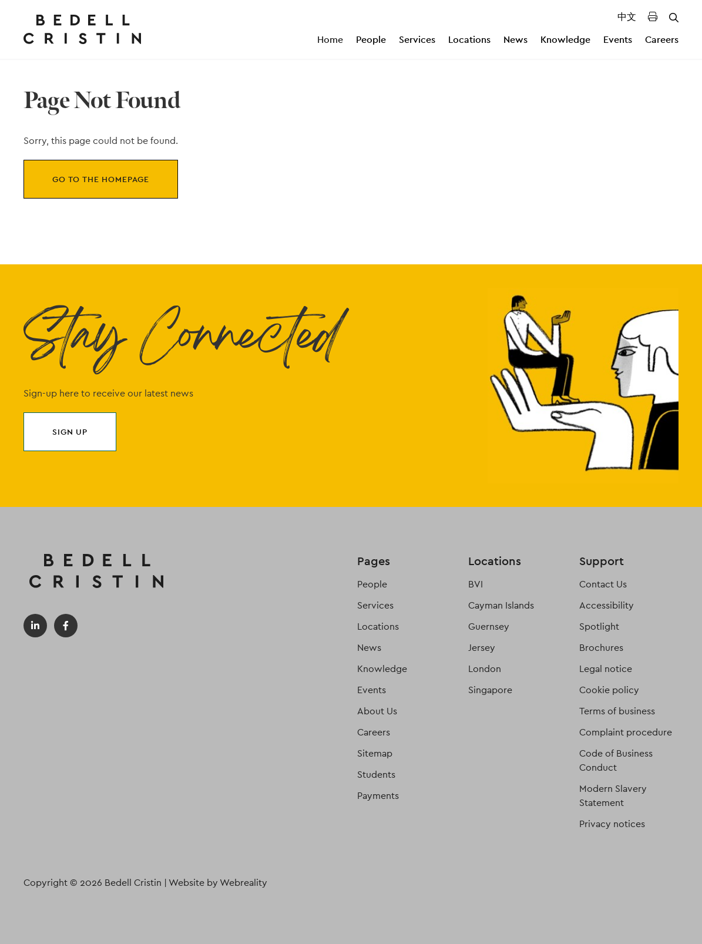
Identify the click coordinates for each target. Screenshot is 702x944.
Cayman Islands (501, 605)
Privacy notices (612, 824)
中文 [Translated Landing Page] (626, 17)
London (484, 669)
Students (376, 774)
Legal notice (605, 669)
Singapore (490, 690)
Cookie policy (609, 690)
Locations (469, 39)
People (371, 39)
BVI (475, 584)
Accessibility (606, 605)
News (515, 39)
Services (417, 39)
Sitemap (374, 753)
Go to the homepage (100, 179)
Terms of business (617, 711)
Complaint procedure (625, 732)
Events (617, 39)
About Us (377, 711)
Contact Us (603, 584)
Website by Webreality (218, 882)
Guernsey (488, 626)
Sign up (70, 431)
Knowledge (565, 39)
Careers (662, 39)
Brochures (601, 647)
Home (330, 39)
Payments (378, 796)
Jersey (481, 647)
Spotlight (599, 626)
